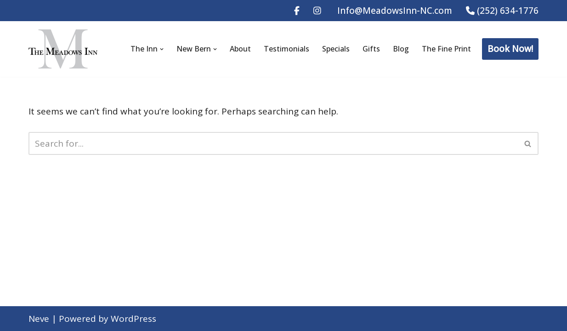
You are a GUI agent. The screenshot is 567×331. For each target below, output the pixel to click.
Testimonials (286, 49)
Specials (336, 49)
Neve (38, 319)
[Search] (273, 143)
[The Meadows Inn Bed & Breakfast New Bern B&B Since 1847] (62, 48)
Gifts (371, 49)
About (240, 49)
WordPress (133, 319)
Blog (401, 49)
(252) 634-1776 (502, 11)
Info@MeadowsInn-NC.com (393, 11)
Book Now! (510, 49)
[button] (162, 49)
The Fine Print (446, 49)
